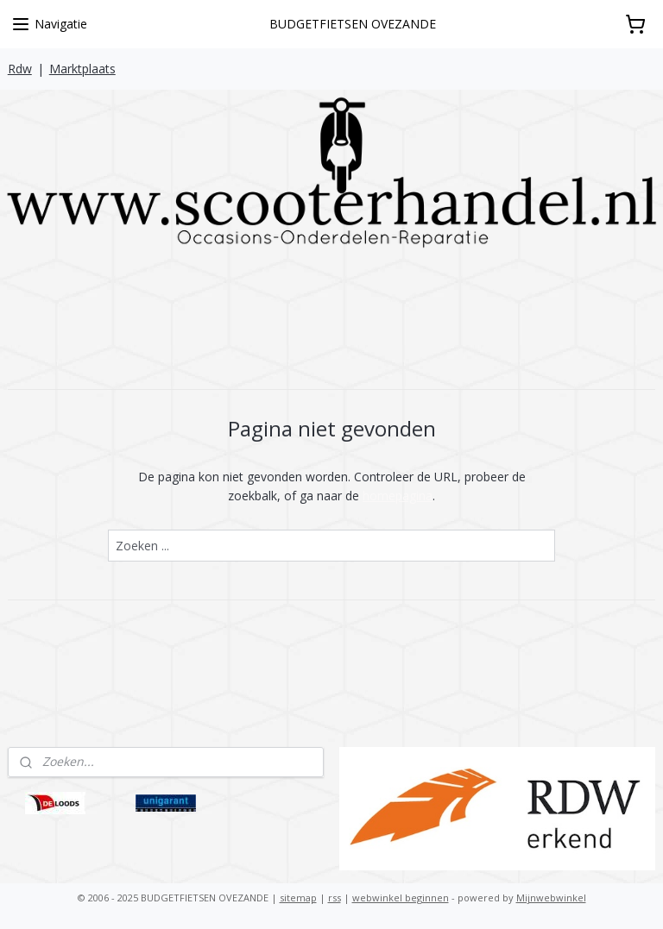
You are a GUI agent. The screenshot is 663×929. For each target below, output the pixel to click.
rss (334, 897)
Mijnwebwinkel (551, 897)
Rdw (20, 68)
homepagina (398, 495)
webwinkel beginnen (400, 897)
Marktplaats (82, 68)
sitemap (298, 897)
